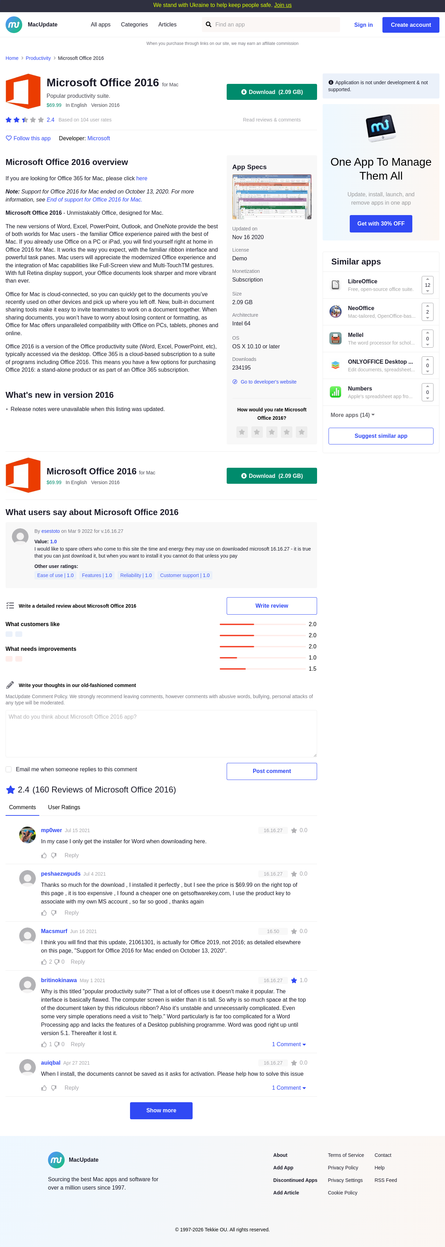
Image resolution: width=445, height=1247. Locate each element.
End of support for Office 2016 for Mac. (95, 199)
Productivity (38, 58)
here (141, 178)
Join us (283, 5)
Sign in (363, 25)
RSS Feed (385, 1180)
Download (272, 92)
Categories (134, 24)
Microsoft (98, 138)
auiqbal (50, 1062)
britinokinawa (59, 980)
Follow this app (28, 138)
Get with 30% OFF (381, 223)
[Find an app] (208, 24)
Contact (382, 1155)
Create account (411, 25)
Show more (161, 1110)
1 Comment (289, 1044)
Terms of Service (346, 1155)
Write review (272, 605)
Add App (283, 1168)
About (280, 1155)
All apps (101, 24)
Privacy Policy (343, 1168)
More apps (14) (350, 415)
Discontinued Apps (295, 1180)
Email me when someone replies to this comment (76, 769)
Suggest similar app (381, 436)
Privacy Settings (345, 1180)
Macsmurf (54, 931)
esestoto (50, 531)
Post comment (272, 771)
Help (379, 1168)
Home (12, 58)
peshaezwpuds (61, 873)
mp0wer (51, 830)
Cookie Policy (342, 1193)
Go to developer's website (264, 382)
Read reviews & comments (272, 120)
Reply (72, 855)
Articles (167, 24)
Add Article (286, 1193)
